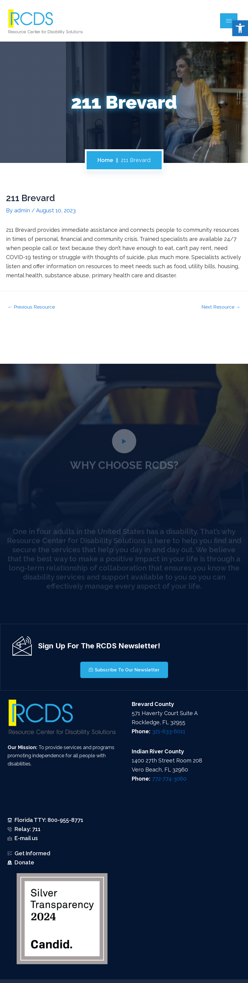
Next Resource (220, 307)
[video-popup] (124, 447)
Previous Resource (31, 307)
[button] (240, 28)
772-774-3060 (169, 778)
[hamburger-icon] (228, 20)
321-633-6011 (168, 731)
